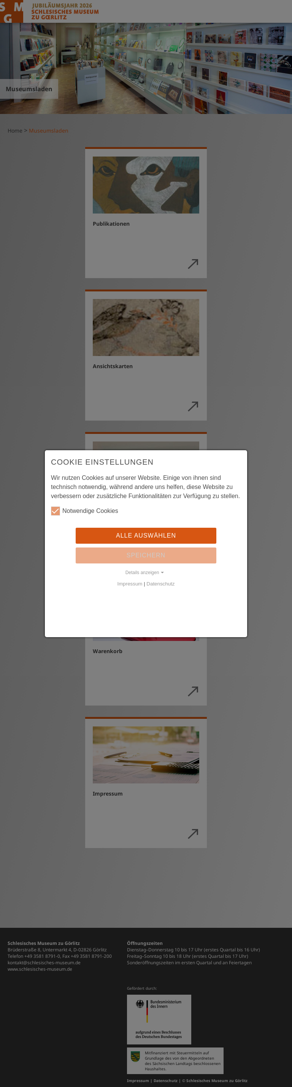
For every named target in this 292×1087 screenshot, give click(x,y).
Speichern (146, 555)
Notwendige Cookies (84, 511)
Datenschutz (160, 584)
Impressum (130, 584)
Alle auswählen (146, 535)
